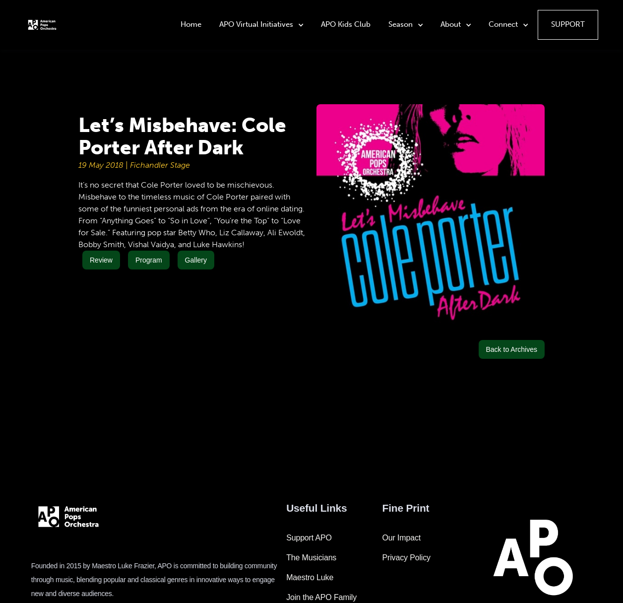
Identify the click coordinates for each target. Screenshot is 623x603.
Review (101, 260)
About (450, 24)
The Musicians (311, 557)
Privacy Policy (406, 557)
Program (148, 260)
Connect (503, 24)
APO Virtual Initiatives (256, 24)
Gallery (196, 260)
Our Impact (401, 538)
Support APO (309, 538)
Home (191, 24)
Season (400, 24)
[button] (262, 24)
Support (568, 24)
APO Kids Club (346, 24)
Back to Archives (512, 349)
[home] (42, 24)
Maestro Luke (309, 577)
